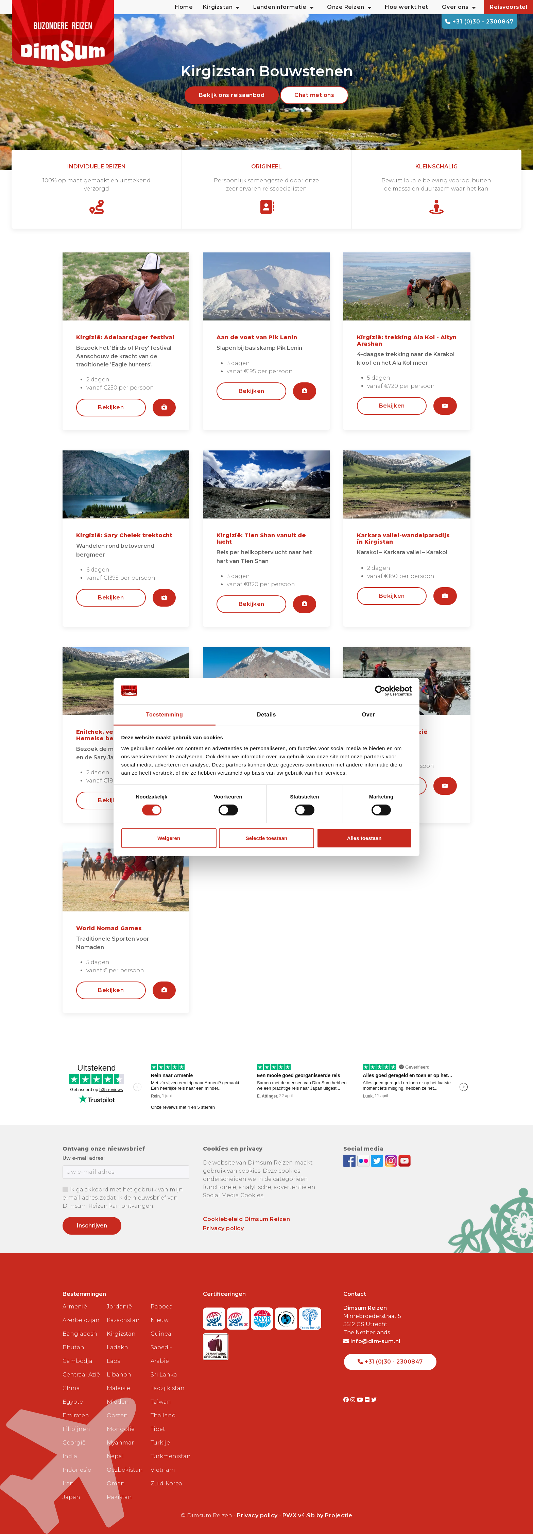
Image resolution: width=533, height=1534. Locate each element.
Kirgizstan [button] (221, 7)
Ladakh (117, 1347)
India (70, 1456)
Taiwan (161, 1402)
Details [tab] (266, 714)
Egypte (73, 1402)
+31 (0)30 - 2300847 (479, 21)
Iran (68, 1483)
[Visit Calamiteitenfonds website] (287, 1317)
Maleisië (118, 1388)
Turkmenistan (170, 1456)
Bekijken (111, 407)
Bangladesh (80, 1334)
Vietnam (163, 1470)
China (71, 1388)
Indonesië (77, 1470)
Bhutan (73, 1347)
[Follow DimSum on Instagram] (392, 1160)
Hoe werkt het (406, 7)
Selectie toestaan (267, 838)
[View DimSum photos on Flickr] (364, 1160)
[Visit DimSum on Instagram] (353, 1400)
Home (184, 7)
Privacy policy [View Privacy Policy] (257, 1515)
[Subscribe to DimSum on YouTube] (404, 1160)
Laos (113, 1361)
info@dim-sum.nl (371, 1341)
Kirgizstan (121, 1334)
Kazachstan (123, 1320)
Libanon (119, 1374)
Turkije (160, 1442)
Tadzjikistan (168, 1388)
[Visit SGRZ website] (239, 1317)
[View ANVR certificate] (263, 1317)
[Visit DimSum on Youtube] (361, 1400)
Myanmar (120, 1442)
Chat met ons (314, 95)
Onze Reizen (349, 7)
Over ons (459, 7)
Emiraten (76, 1415)
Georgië (74, 1442)
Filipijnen (76, 1429)
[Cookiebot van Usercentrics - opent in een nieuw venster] (382, 691)
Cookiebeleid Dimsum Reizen (246, 1219)
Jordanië (119, 1306)
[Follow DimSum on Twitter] (378, 1160)
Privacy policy (223, 1228)
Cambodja (77, 1361)
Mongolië (121, 1429)
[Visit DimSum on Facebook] (350, 1160)
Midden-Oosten (119, 1409)
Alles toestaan (364, 838)
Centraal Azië (81, 1374)
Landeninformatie (283, 7)
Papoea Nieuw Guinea (162, 1320)
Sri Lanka (164, 1374)
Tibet (158, 1429)
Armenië (75, 1306)
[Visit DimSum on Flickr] (368, 1400)
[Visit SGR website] (215, 1317)
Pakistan (119, 1497)
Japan (71, 1497)
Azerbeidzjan (81, 1320)
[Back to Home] (63, 34)
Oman (116, 1483)
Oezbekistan (125, 1470)
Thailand (163, 1415)
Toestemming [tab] (164, 714)
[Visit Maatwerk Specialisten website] (215, 1344)
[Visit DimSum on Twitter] (374, 1400)
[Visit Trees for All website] (310, 1317)
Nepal (115, 1456)
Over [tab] (368, 714)
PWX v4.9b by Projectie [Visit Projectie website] (317, 1515)
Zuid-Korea (166, 1483)
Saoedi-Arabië (161, 1354)
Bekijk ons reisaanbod (232, 95)
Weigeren (168, 838)
